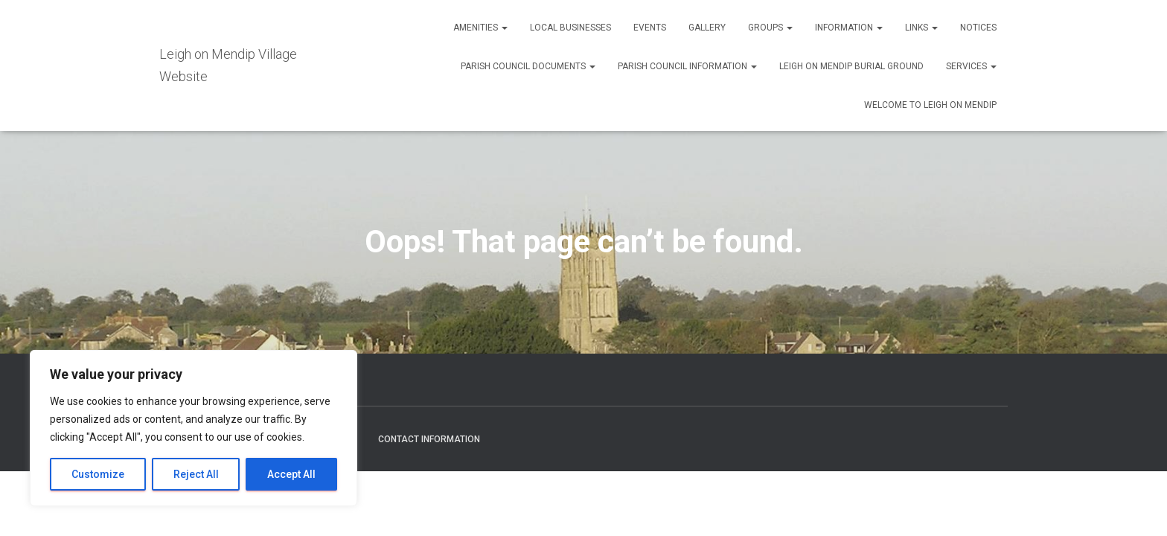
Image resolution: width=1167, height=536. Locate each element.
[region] (193, 428)
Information (849, 27)
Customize (97, 474)
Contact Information (429, 439)
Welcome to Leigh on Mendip (930, 105)
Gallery (707, 27)
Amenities (480, 27)
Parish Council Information (687, 66)
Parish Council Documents (528, 66)
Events (649, 27)
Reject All (196, 474)
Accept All (291, 474)
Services (971, 66)
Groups (770, 27)
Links (921, 27)
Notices (978, 27)
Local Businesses (570, 27)
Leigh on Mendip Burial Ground (851, 66)
